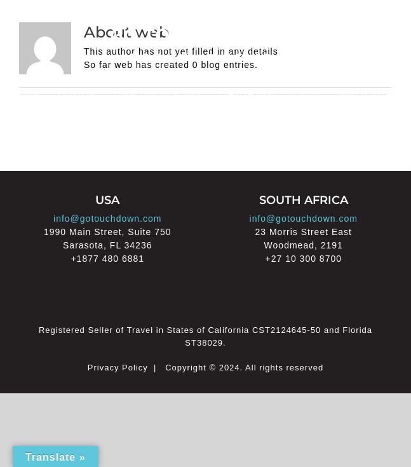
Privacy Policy (118, 367)
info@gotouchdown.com (107, 218)
